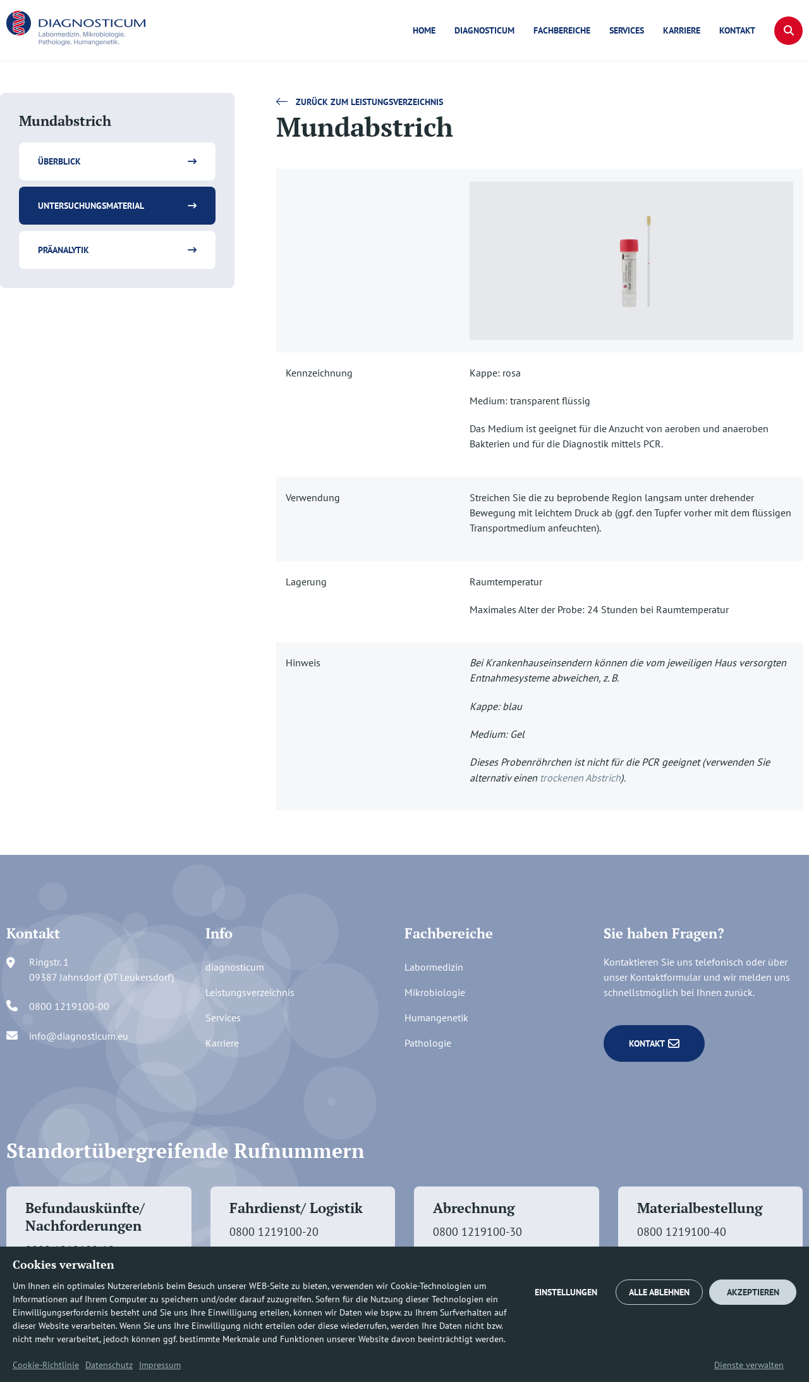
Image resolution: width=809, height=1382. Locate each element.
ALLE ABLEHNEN (659, 1292)
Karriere (681, 30)
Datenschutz (109, 1365)
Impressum (160, 1365)
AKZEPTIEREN (753, 1292)
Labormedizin (433, 967)
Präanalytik (63, 250)
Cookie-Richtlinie (46, 1365)
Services (626, 30)
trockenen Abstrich (580, 777)
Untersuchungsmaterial (91, 205)
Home (424, 30)
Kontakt (737, 30)
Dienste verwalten (749, 1365)
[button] (788, 30)
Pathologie (427, 1042)
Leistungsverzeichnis (250, 992)
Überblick (59, 161)
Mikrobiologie (434, 992)
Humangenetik (436, 1017)
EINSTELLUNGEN (566, 1292)
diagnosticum (484, 30)
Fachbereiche (561, 30)
